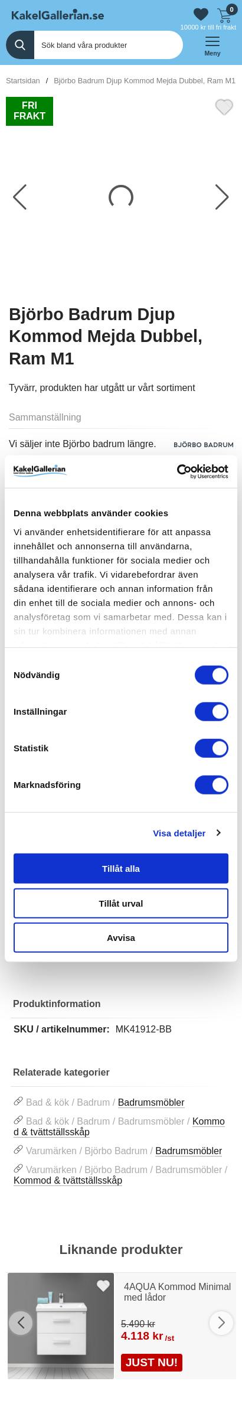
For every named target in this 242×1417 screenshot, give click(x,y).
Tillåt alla (121, 869)
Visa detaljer (179, 833)
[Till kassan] (224, 14)
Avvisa (121, 938)
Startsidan (23, 80)
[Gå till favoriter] (201, 14)
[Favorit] (224, 106)
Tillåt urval (121, 903)
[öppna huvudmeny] (212, 45)
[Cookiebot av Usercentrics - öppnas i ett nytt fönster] (176, 471)
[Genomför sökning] (20, 45)
